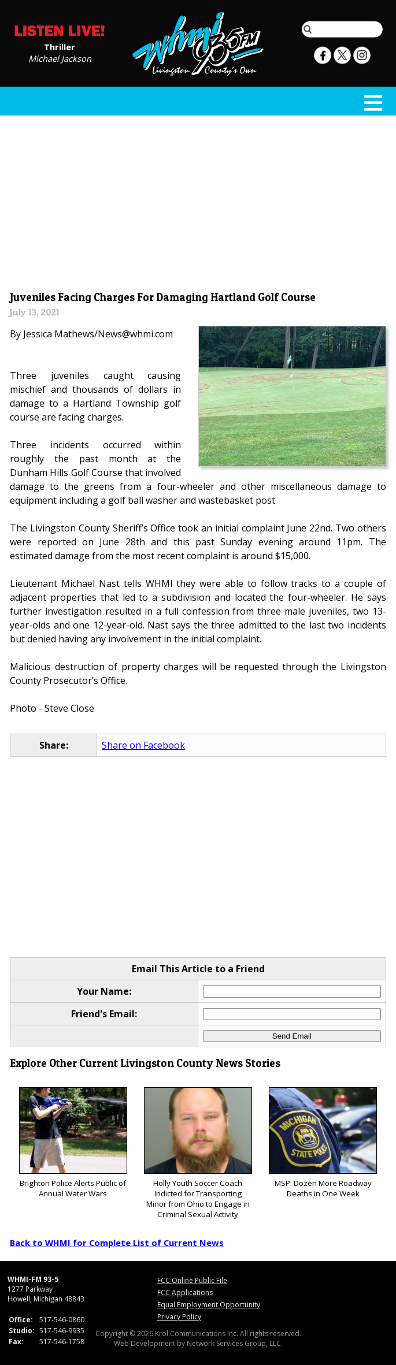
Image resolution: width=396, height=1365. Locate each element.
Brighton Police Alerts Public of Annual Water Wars (73, 1143)
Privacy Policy (179, 1317)
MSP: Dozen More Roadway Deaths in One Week (323, 1143)
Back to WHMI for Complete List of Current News (117, 1242)
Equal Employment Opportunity (208, 1305)
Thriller (59, 46)
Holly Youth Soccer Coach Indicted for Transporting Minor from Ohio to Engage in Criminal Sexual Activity (198, 1153)
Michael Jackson (59, 58)
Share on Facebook (143, 745)
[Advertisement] (198, 200)
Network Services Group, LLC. (235, 1343)
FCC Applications (185, 1292)
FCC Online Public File (192, 1280)
